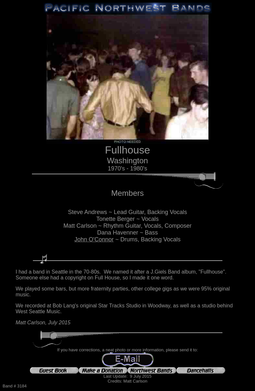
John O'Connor (94, 239)
